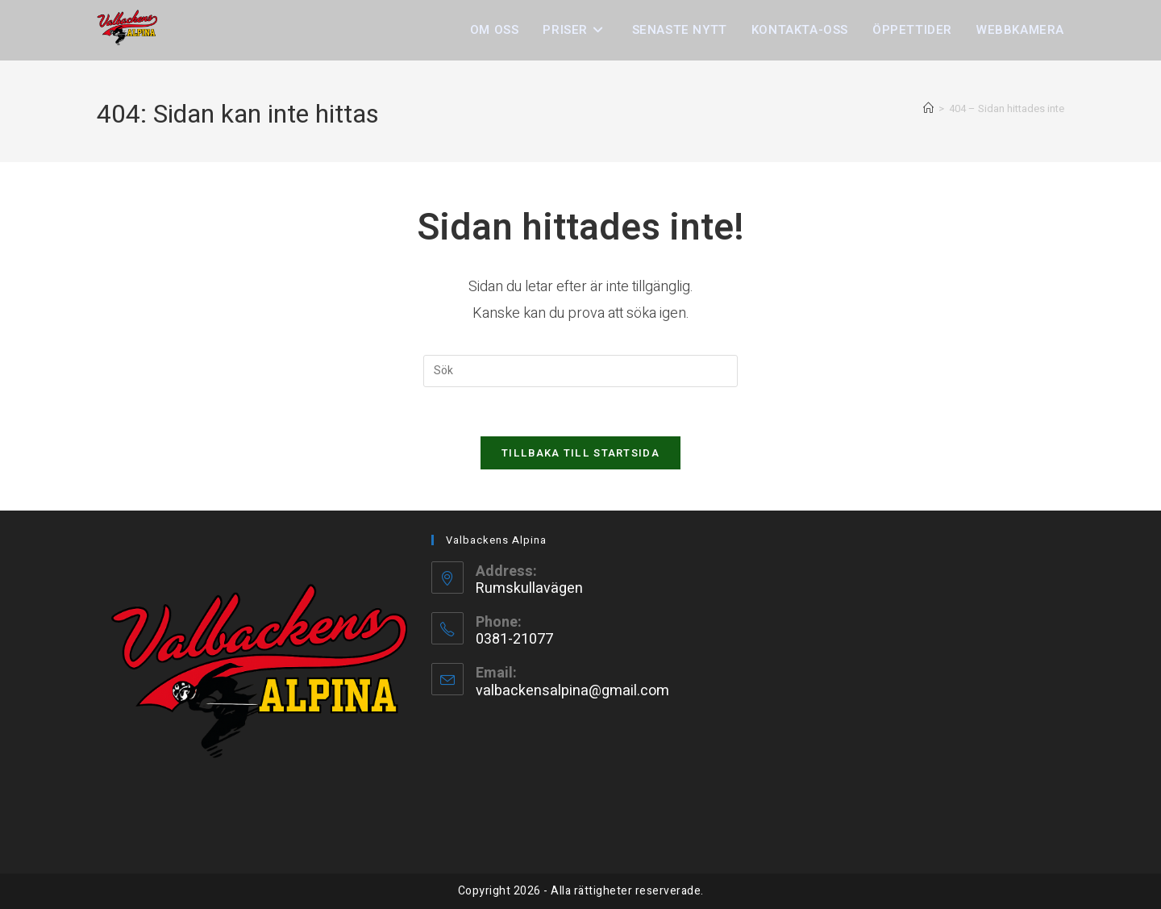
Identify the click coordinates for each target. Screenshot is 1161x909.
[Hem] (928, 108)
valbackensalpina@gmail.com (572, 691)
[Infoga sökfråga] (580, 371)
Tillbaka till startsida (580, 453)
